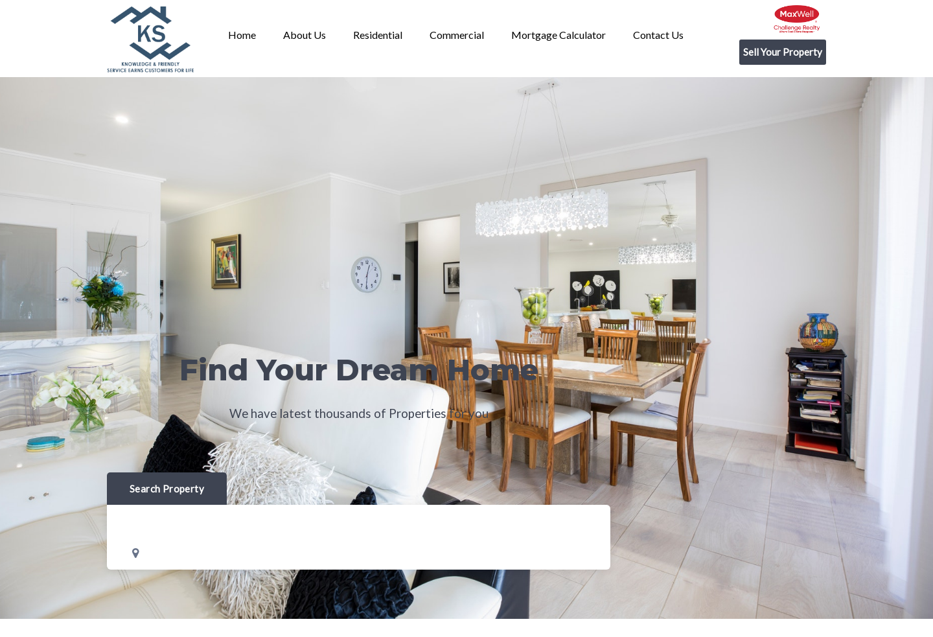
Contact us (658, 35)
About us (304, 35)
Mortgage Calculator (558, 35)
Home (242, 35)
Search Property (167, 488)
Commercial (457, 35)
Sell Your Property (782, 52)
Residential (377, 35)
